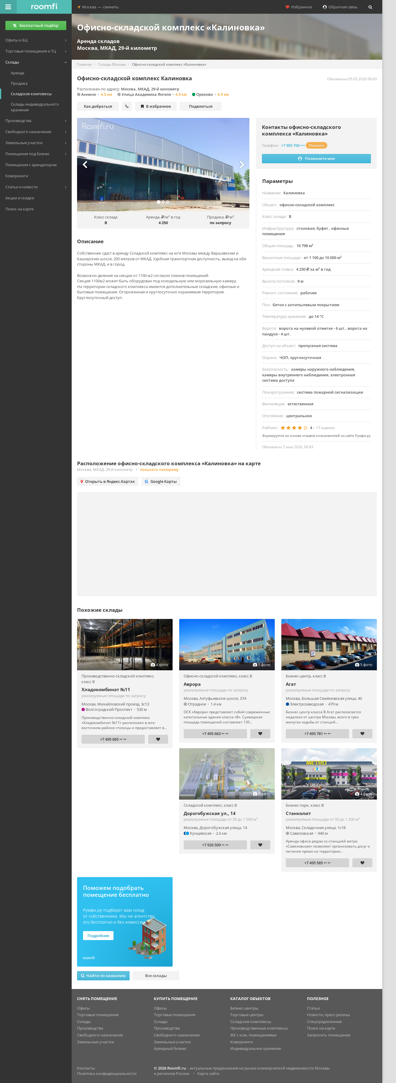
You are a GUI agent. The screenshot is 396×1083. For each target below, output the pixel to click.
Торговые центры (246, 1014)
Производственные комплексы (259, 1028)
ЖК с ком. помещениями (253, 1035)
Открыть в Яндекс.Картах (108, 481)
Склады (84, 1021)
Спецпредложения (324, 1021)
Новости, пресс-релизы (328, 1014)
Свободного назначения (100, 1035)
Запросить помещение (328, 1035)
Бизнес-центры (244, 1008)
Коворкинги (241, 1042)
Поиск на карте (321, 1028)
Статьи (313, 1008)
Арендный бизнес (170, 1048)
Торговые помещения (98, 1014)
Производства (90, 1028)
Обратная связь (340, 7)
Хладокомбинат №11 (106, 689)
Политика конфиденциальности (106, 1073)
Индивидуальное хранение (255, 1048)
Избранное (299, 7)
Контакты (86, 1068)
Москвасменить (98, 7)
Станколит (298, 813)
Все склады (156, 975)
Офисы (83, 1008)
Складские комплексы (250, 1021)
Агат (291, 684)
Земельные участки (95, 1042)
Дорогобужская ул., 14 (210, 813)
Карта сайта (208, 1073)
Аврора (192, 684)
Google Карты (161, 481)
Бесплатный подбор (36, 25)
